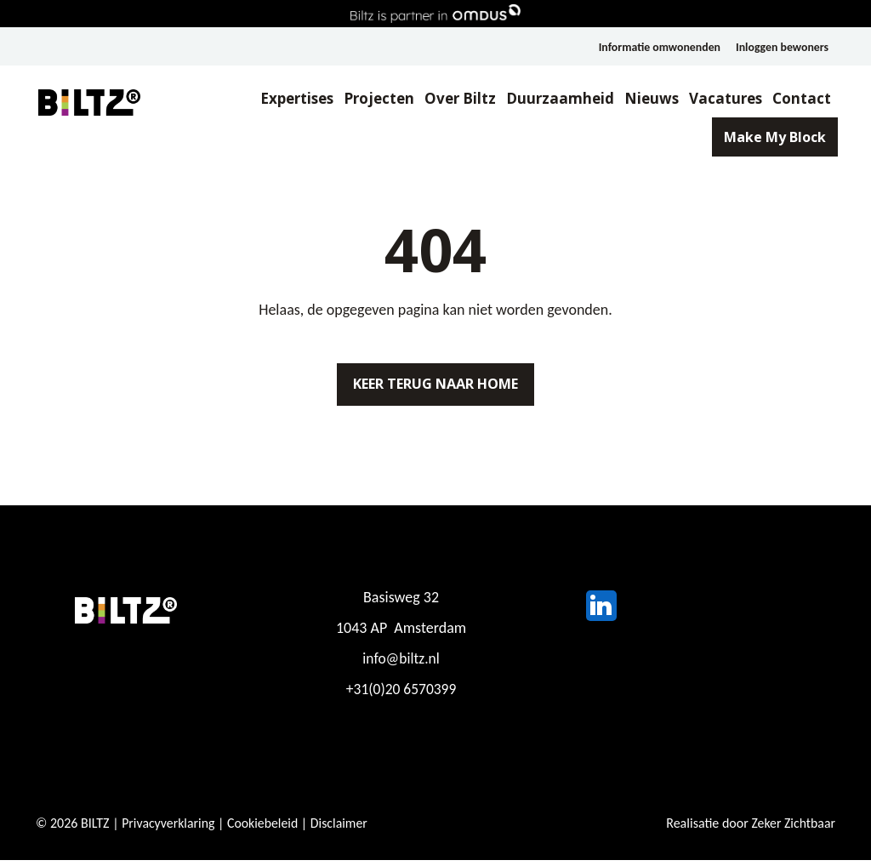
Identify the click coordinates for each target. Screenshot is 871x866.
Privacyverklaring (169, 829)
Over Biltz (451, 99)
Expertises (287, 99)
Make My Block (765, 139)
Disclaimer (342, 829)
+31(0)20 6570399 (401, 695)
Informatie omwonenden (657, 47)
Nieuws (642, 99)
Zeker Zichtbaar (792, 829)
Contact (792, 99)
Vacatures (716, 99)
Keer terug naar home (435, 387)
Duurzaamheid (551, 99)
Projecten (369, 99)
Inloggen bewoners (781, 47)
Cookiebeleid (264, 829)
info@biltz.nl (401, 664)
